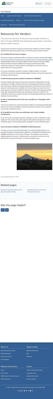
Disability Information (33, 376)
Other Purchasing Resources (17, 25)
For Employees (5, 359)
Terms (2, 370)
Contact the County (6, 356)
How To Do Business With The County (33, 20)
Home (2, 16)
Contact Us (4, 25)
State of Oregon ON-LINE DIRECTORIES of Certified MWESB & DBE (26, 130)
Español (40, 3)
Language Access (31, 373)
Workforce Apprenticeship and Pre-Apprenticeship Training (12, 191)
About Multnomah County (8, 350)
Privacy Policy (4, 373)
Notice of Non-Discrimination (35, 370)
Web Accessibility (31, 379)
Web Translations (5, 379)
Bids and (33, 350)
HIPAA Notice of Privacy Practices (10, 376)
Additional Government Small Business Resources (36, 191)
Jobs (28, 353)
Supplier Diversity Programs (14, 16)
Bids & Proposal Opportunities (32, 16)
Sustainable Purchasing (7, 20)
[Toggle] (48, 3)
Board (6, 353)
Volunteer (29, 356)
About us (18, 20)
